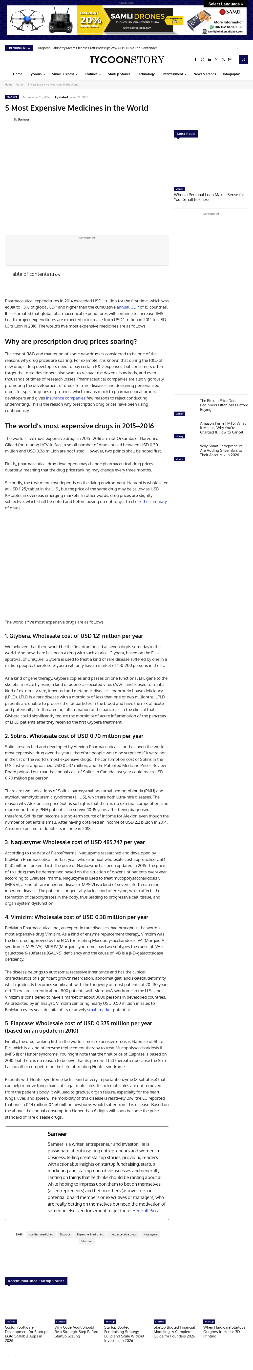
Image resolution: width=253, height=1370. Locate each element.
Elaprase (65, 1234)
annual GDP (128, 307)
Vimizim (87, 1241)
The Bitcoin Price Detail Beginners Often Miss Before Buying (224, 404)
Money (179, 189)
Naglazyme (150, 1234)
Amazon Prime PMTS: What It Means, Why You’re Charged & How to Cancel (223, 427)
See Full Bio (144, 1210)
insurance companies (65, 397)
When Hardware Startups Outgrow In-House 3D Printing (224, 1331)
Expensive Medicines (90, 1234)
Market (20, 84)
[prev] (237, 48)
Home (8, 84)
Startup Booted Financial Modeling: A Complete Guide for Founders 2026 (174, 1331)
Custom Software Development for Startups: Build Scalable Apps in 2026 (27, 1334)
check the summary (149, 501)
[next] (245, 48)
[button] (243, 59)
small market (99, 1009)
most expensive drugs (123, 1234)
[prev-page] (8, 1355)
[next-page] (16, 1355)
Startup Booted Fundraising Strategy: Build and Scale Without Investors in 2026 (124, 1334)
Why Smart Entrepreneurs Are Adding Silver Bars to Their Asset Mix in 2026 (221, 450)
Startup (10, 1321)
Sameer (23, 119)
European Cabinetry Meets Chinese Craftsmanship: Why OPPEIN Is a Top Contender (97, 48)
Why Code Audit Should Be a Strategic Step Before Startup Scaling (76, 1331)
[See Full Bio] (158, 1210)
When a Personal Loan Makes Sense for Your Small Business (207, 196)
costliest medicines (41, 1234)
